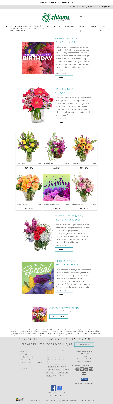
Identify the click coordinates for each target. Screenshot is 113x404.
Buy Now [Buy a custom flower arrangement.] (58, 316)
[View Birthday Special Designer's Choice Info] (38, 278)
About (94, 26)
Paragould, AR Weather (56, 392)
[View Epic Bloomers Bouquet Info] (38, 106)
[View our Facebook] (53, 390)
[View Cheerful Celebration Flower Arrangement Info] (38, 233)
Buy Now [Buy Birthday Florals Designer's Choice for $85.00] (64, 77)
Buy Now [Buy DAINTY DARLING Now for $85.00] (84, 168)
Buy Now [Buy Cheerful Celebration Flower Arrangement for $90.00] (64, 249)
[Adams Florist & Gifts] (56, 16)
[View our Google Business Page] (59, 390)
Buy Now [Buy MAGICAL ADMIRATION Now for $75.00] (84, 208)
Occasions (70, 26)
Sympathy (58, 26)
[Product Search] (90, 31)
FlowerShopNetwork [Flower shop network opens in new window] (58, 400)
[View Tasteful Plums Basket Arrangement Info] (56, 147)
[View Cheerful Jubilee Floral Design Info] (29, 147)
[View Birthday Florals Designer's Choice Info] (38, 58)
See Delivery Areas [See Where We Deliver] (84, 345)
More (104, 26)
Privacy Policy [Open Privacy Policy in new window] (72, 400)
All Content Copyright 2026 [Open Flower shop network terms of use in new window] (39, 400)
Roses (36, 26)
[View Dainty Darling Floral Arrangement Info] (84, 147)
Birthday (46, 26)
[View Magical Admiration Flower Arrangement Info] (84, 187)
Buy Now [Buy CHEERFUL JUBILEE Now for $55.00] (29, 168)
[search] (101, 31)
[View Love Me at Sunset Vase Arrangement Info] (29, 187)
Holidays (83, 26)
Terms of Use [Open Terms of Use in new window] (62, 401)
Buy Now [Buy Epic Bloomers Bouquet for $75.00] (64, 122)
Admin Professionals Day (21, 26)
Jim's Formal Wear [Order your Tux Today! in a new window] (56, 396)
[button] (82, 16)
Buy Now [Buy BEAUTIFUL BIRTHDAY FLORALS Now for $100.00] (56, 208)
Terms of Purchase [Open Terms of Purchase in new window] (87, 400)
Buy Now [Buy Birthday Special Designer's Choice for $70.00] (64, 294)
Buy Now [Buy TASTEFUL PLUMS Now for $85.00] (56, 168)
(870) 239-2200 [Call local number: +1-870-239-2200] (106, 7)
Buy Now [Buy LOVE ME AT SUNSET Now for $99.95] (29, 208)
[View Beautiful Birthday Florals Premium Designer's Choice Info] (56, 187)
